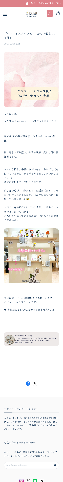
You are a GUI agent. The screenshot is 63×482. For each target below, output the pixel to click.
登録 (55, 465)
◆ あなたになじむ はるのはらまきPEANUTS (29, 310)
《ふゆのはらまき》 (45, 195)
